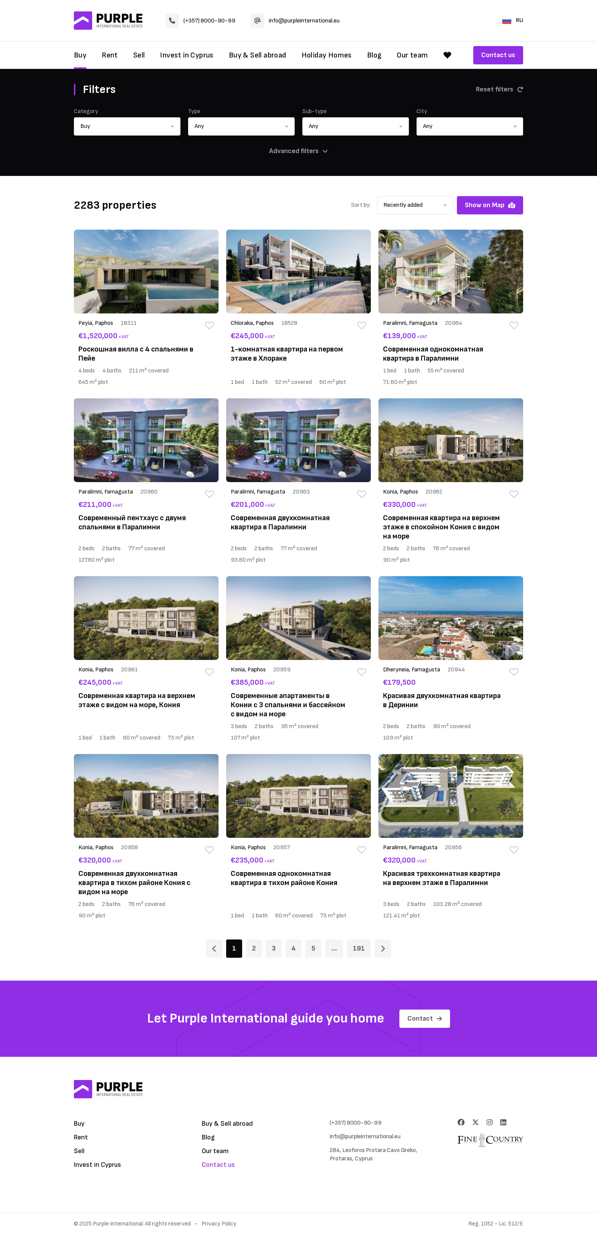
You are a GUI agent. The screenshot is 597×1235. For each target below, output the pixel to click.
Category (86, 111)
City (422, 111)
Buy (80, 55)
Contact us (498, 55)
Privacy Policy (218, 1223)
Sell (139, 55)
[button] (127, 126)
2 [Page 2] (254, 948)
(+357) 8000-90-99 (200, 20)
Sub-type (314, 111)
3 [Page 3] (274, 948)
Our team (412, 55)
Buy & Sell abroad (257, 55)
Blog (374, 55)
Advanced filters (298, 151)
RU (512, 20)
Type (194, 111)
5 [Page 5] (313, 948)
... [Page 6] (334, 948)
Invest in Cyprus (186, 55)
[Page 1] (214, 948)
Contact (424, 1019)
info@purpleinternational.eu (295, 20)
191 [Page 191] (359, 948)
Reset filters (499, 89)
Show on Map (490, 205)
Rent (110, 55)
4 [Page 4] (293, 948)
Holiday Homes (327, 55)
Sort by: (361, 205)
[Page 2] (383, 948)
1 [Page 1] (234, 948)
